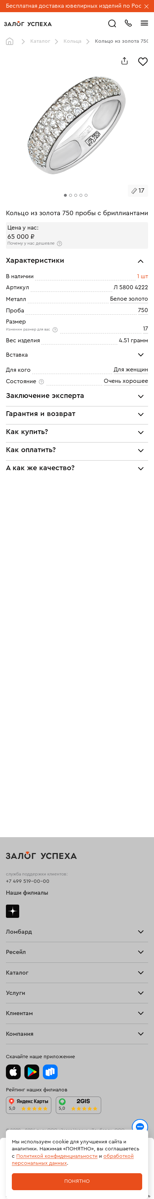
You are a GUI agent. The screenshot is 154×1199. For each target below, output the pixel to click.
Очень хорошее (126, 381)
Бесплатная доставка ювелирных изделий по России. (79, 6)
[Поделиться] (124, 60)
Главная (11, 41)
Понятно (77, 1181)
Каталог (40, 41)
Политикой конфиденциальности (56, 1156)
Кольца (73, 41)
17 (145, 329)
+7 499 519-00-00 (27, 881)
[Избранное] (143, 60)
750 (143, 310)
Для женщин (131, 370)
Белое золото (129, 299)
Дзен (12, 911)
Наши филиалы (27, 893)
